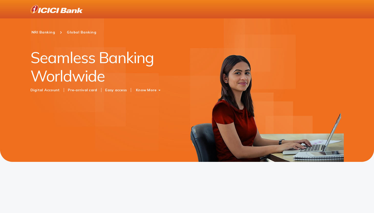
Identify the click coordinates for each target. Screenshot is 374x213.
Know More (146, 90)
